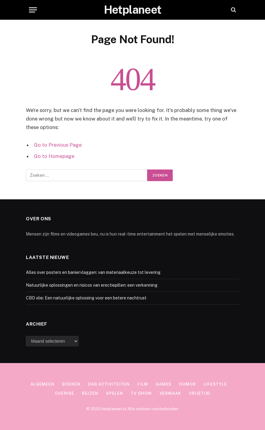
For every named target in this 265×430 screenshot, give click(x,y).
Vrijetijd (199, 393)
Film (142, 384)
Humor (187, 384)
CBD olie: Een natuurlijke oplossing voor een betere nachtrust (86, 297)
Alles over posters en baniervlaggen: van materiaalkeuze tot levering (93, 272)
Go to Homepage (54, 156)
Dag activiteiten (109, 384)
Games (164, 384)
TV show (141, 393)
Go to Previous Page (58, 145)
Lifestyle (215, 384)
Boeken (71, 384)
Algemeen (42, 384)
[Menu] (33, 10)
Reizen (90, 393)
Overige (64, 393)
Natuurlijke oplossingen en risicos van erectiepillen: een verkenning (91, 285)
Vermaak (170, 393)
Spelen (114, 393)
